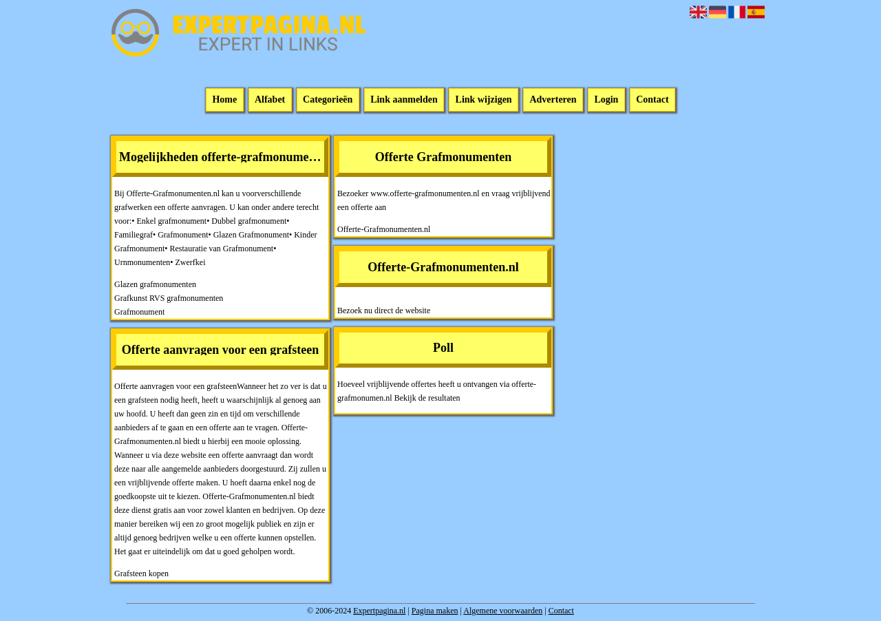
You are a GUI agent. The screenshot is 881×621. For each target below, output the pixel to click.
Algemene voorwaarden (502, 610)
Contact (652, 100)
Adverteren (552, 100)
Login (606, 100)
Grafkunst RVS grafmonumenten (168, 298)
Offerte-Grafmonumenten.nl (383, 229)
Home (224, 100)
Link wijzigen (484, 100)
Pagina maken (435, 610)
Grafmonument (139, 312)
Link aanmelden (404, 100)
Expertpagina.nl (379, 610)
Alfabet (270, 100)
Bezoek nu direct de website (383, 310)
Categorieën (327, 100)
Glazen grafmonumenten (155, 284)
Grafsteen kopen (141, 573)
